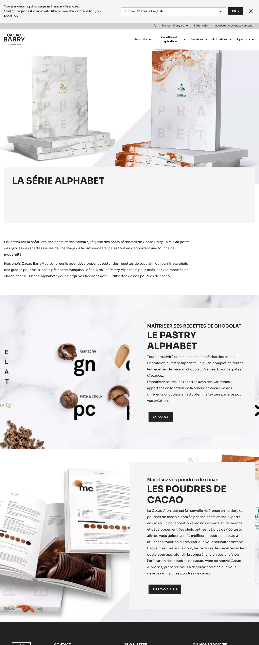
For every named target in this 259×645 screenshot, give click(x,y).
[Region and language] (173, 11)
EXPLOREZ (160, 417)
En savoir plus (165, 589)
